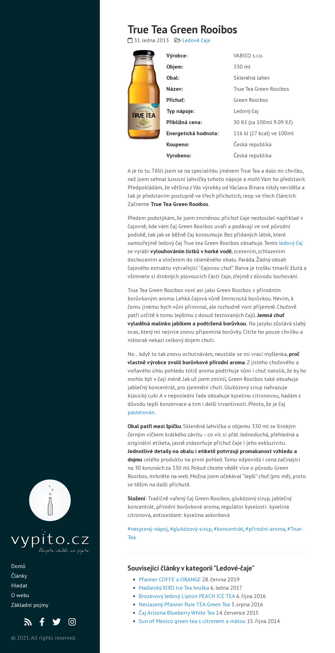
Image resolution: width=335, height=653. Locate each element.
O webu (20, 595)
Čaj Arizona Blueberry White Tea (177, 612)
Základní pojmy (29, 605)
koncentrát (230, 529)
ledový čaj (291, 243)
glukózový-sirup (192, 529)
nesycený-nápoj (149, 529)
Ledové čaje (196, 40)
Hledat (19, 585)
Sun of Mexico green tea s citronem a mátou (192, 621)
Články (19, 575)
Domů (18, 566)
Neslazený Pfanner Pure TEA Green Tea (184, 604)
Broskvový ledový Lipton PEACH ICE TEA (187, 596)
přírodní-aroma (266, 529)
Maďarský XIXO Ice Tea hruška (174, 587)
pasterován (141, 412)
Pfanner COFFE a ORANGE (170, 579)
